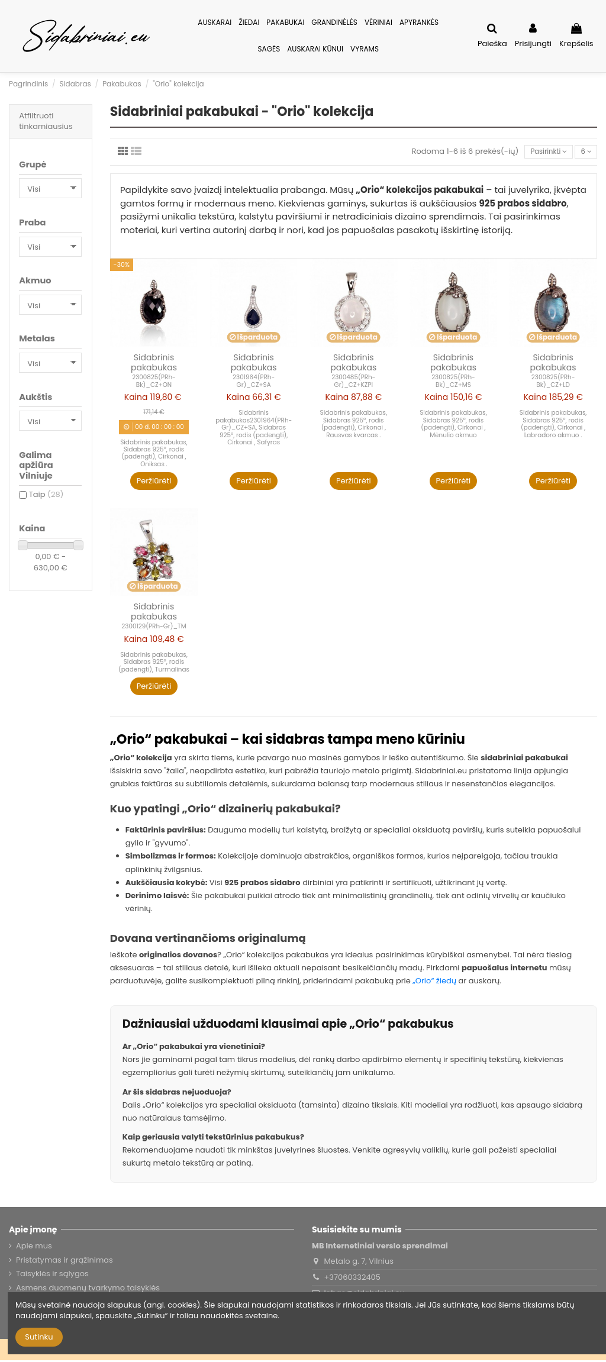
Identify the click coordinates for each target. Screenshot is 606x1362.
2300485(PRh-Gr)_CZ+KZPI (353, 382)
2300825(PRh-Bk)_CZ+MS (453, 382)
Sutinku (39, 1336)
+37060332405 (352, 1278)
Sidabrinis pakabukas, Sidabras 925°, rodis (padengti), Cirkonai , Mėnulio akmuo (453, 425)
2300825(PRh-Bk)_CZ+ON (154, 382)
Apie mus (34, 1247)
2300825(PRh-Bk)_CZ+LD (553, 382)
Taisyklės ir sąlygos (52, 1275)
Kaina (136, 398)
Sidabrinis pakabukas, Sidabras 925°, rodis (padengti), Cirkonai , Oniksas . (154, 454)
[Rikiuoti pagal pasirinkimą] (542, 153)
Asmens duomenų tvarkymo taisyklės (88, 1289)
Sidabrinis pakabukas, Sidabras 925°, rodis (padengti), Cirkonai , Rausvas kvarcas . (354, 425)
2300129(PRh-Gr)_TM (153, 628)
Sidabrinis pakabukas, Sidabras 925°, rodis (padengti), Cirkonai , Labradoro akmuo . (553, 425)
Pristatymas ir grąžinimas (64, 1262)
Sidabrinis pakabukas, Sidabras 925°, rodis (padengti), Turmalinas (153, 664)
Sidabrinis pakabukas (154, 364)
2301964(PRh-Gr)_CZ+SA (254, 382)
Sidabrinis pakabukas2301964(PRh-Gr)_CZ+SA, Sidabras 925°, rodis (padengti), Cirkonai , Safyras (253, 429)
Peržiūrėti (154, 482)
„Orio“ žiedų (434, 982)
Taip (46, 494)
